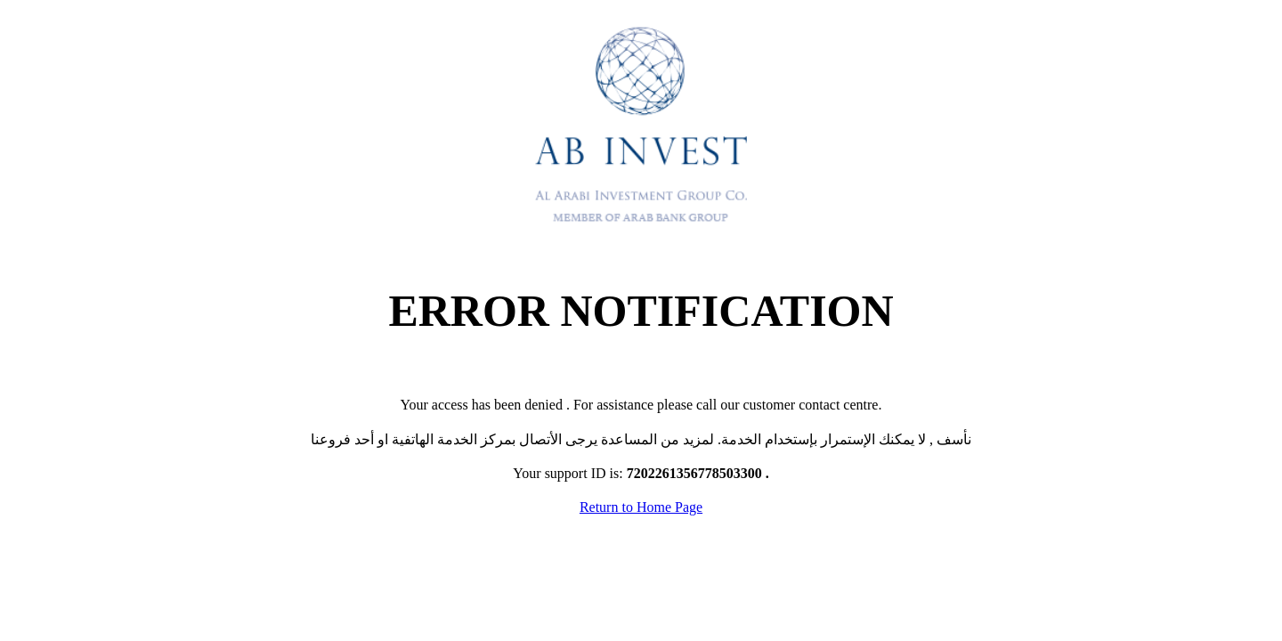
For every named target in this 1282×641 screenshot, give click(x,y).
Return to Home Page (641, 507)
